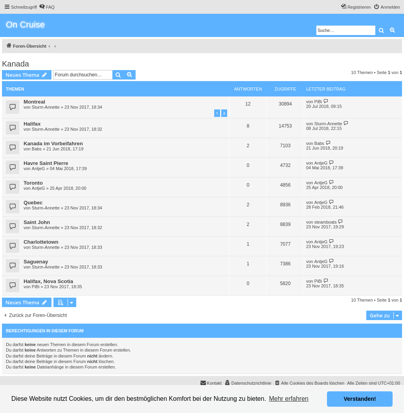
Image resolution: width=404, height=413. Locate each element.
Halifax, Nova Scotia (48, 281)
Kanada (15, 63)
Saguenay (36, 262)
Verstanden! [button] (360, 399)
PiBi (318, 101)
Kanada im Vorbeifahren (53, 143)
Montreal (34, 102)
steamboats (325, 222)
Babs (37, 148)
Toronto (33, 183)
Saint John (37, 222)
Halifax (32, 124)
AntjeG (38, 168)
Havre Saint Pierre (46, 163)
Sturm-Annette (46, 107)
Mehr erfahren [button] (289, 398)
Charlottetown (41, 242)
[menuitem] (47, 7)
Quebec (33, 203)
